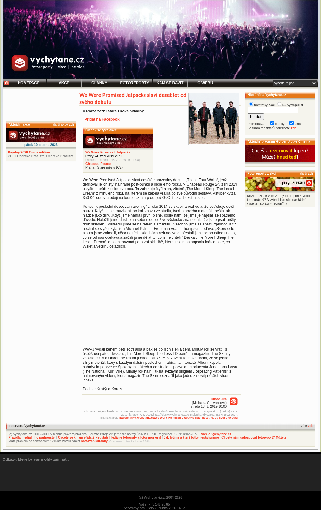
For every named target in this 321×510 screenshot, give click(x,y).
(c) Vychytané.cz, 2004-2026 (160, 497)
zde (71, 124)
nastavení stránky (94, 441)
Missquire (219, 399)
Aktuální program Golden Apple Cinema (279, 141)
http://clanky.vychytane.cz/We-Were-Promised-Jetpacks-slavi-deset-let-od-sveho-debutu (178, 417)
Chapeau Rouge (98, 163)
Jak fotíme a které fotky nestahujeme (191, 437)
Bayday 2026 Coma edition (29, 152)
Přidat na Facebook (102, 119)
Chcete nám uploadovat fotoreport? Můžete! (254, 437)
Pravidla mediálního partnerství (32, 437)
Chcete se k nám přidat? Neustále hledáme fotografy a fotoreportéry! (109, 437)
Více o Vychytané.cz (216, 434)
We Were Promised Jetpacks (108, 152)
